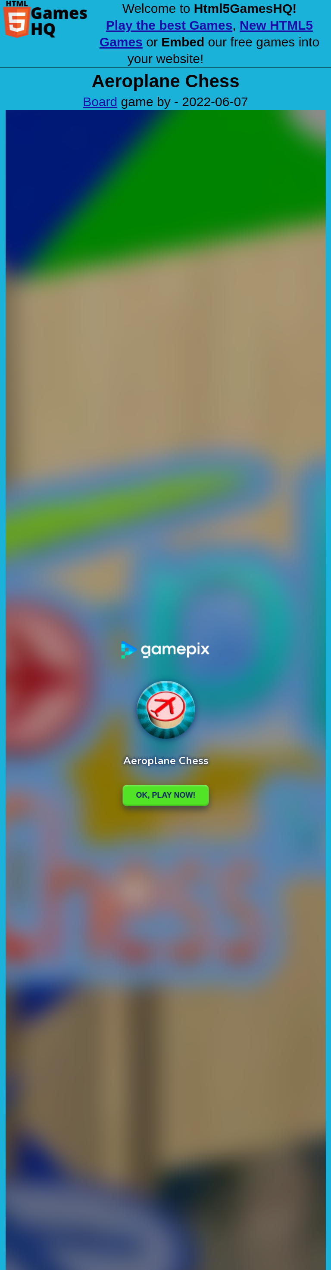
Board (100, 102)
